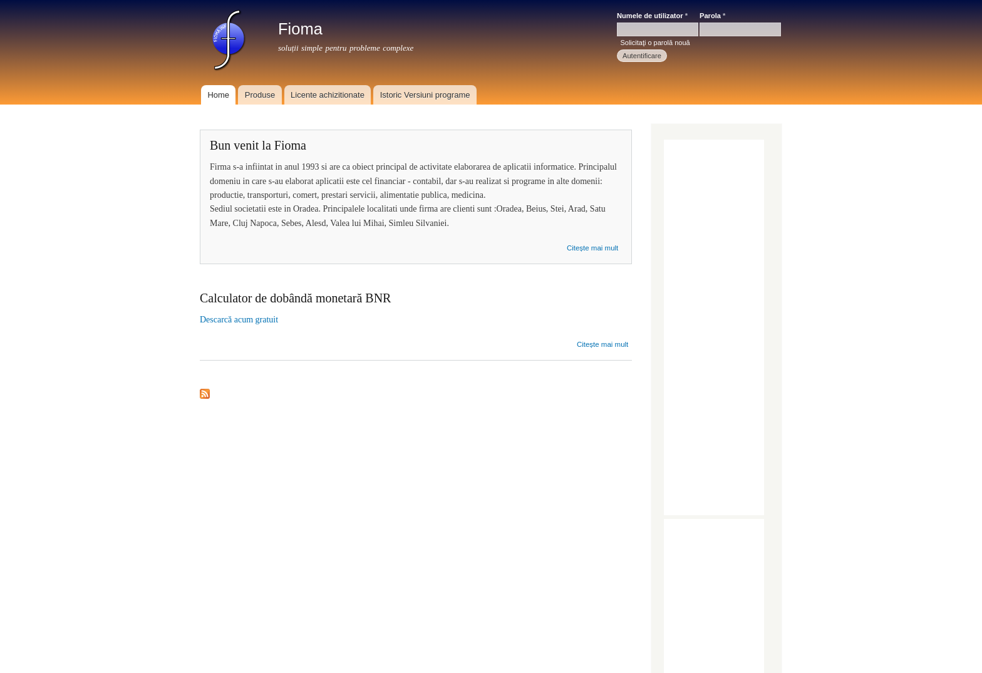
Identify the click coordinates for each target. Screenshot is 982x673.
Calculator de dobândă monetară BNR (295, 298)
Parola (712, 15)
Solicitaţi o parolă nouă (655, 42)
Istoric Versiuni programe (425, 95)
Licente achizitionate (327, 95)
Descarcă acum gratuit (239, 319)
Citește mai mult (592, 248)
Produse (260, 95)
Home (218, 95)
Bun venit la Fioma (258, 145)
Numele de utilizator (652, 15)
